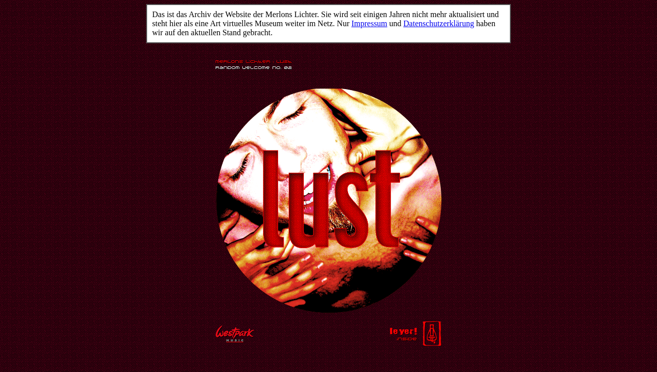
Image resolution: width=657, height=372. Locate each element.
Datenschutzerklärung (439, 23)
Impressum (369, 23)
